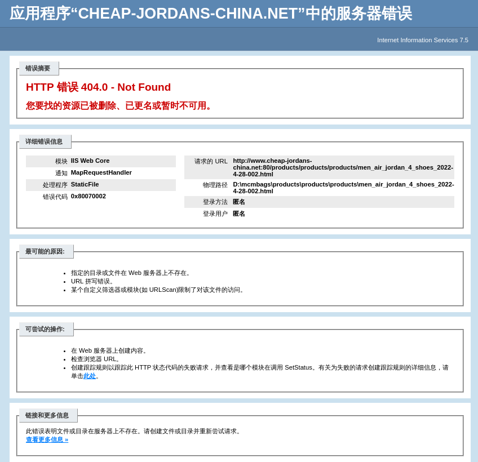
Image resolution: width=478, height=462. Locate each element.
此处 (89, 375)
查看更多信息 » (47, 439)
